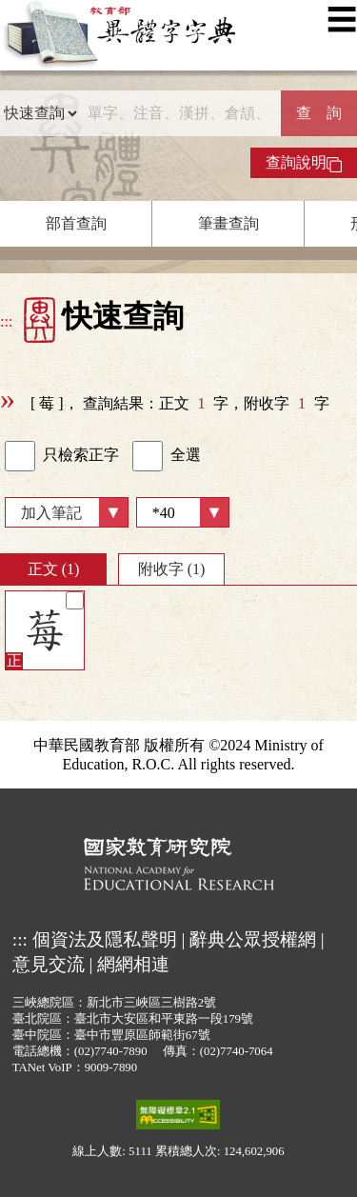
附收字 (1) (172, 569)
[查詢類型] (40, 113)
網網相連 (133, 964)
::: (6, 321)
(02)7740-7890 (111, 1051)
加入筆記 (51, 513)
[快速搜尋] (179, 113)
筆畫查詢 (228, 223)
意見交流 (48, 964)
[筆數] (182, 512)
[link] (20, 456)
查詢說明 (304, 162)
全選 (166, 456)
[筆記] (75, 600)
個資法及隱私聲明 (104, 939)
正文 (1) (54, 569)
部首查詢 (76, 223)
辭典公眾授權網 (252, 939)
